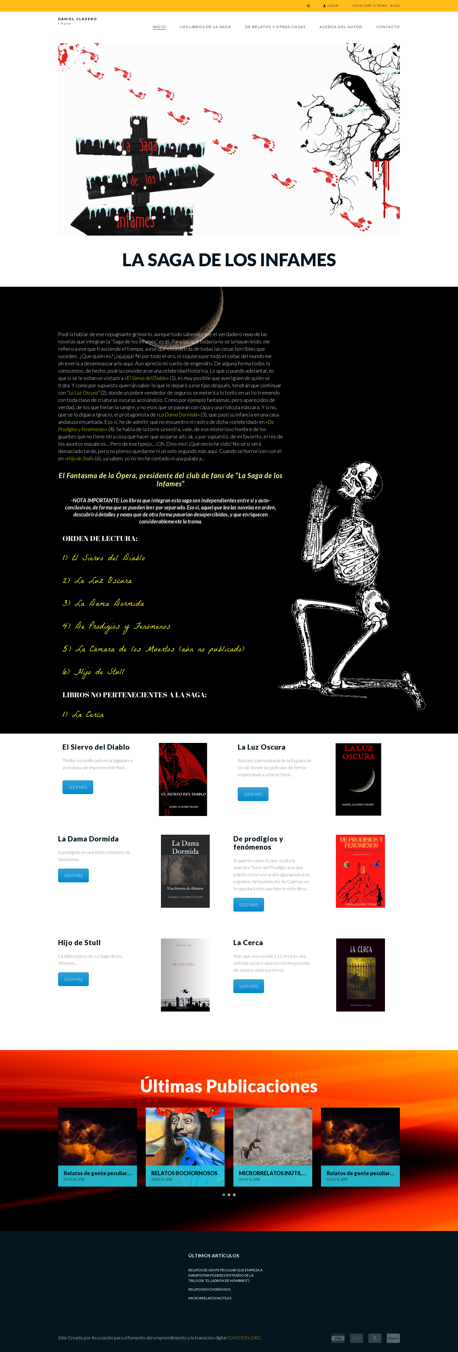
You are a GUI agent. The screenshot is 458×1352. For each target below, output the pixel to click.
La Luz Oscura (83, 392)
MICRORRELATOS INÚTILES (209, 1298)
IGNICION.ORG (244, 1337)
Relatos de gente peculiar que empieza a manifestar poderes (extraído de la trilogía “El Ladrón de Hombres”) (225, 1275)
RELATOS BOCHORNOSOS (209, 1289)
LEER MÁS (78, 787)
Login (332, 6)
